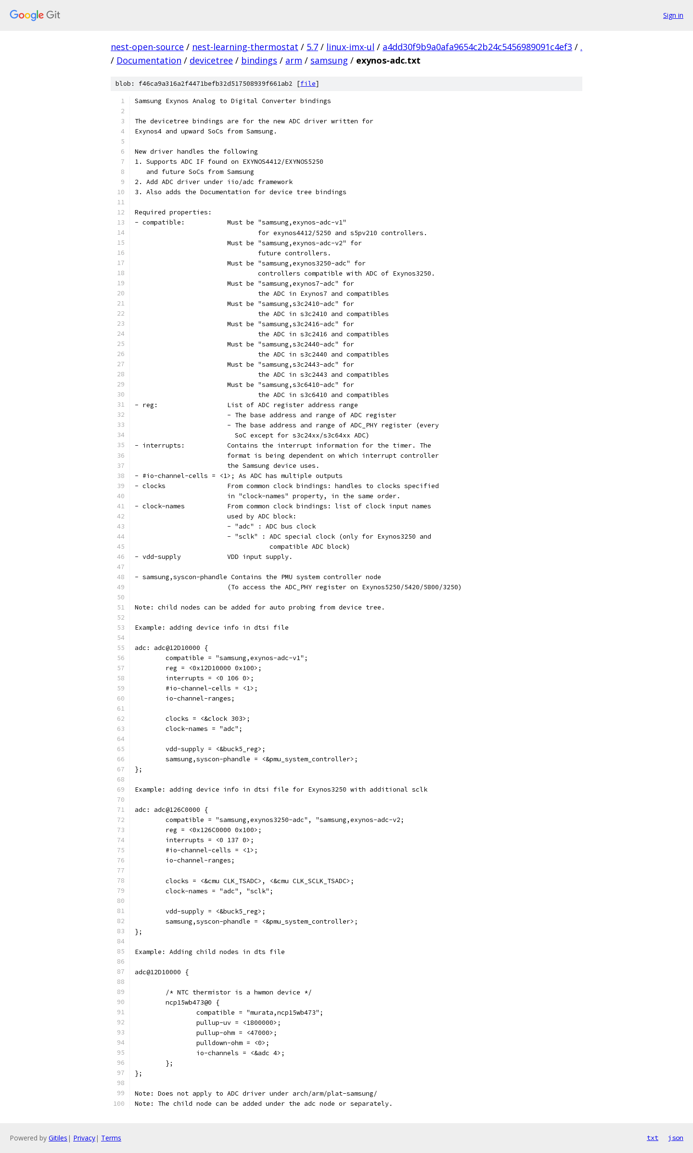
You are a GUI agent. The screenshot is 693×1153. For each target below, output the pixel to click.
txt (652, 1137)
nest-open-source (147, 47)
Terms (111, 1137)
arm (293, 60)
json (675, 1137)
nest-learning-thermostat (245, 47)
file (308, 84)
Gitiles (58, 1137)
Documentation (148, 60)
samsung (329, 60)
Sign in (673, 15)
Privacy (84, 1137)
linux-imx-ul (350, 47)
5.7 (312, 47)
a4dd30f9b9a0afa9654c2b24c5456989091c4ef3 (477, 47)
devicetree (211, 60)
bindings (259, 60)
